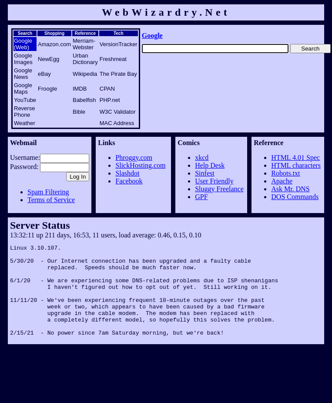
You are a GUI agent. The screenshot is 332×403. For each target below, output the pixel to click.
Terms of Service (51, 199)
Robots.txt (285, 173)
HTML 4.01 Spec (295, 157)
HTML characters (296, 165)
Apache (281, 181)
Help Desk (210, 165)
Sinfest (204, 173)
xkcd (201, 157)
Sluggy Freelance (219, 189)
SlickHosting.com (140, 165)
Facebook (128, 181)
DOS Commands (295, 196)
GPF (201, 196)
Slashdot (127, 173)
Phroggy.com (133, 157)
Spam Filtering (48, 192)
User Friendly (214, 181)
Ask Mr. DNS (290, 189)
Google (152, 35)
